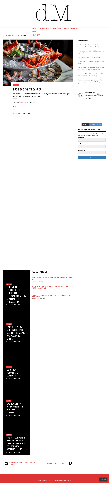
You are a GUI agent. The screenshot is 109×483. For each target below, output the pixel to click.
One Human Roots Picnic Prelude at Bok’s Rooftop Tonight (15, 408)
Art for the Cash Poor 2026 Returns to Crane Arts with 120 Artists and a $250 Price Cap (90, 75)
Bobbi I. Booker (36, 298)
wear (55, 28)
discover (51, 28)
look (59, 28)
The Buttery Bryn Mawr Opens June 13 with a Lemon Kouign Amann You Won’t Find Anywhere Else (51, 287)
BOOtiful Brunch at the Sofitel (56, 463)
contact (75, 28)
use (57, 28)
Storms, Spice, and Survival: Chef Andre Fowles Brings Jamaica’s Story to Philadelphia (51, 296)
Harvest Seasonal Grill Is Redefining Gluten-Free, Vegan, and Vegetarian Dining (16, 332)
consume (66, 28)
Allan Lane (17, 113)
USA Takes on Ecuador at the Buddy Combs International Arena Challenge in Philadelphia (16, 294)
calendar (46, 28)
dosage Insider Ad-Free (37, 28)
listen (62, 28)
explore (71, 28)
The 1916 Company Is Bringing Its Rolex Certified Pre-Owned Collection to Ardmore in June (16, 443)
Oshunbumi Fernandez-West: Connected (14, 372)
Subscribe (103, 479)
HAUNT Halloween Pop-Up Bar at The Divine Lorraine (22, 464)
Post (21, 102)
